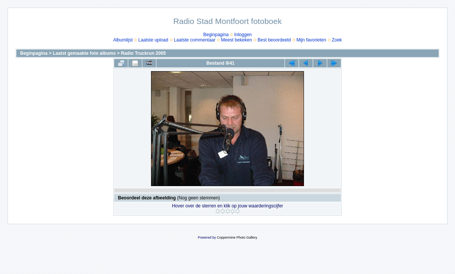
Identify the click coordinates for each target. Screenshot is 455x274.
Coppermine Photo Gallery (237, 237)
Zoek (337, 40)
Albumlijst (122, 40)
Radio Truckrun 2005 (143, 53)
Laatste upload (153, 40)
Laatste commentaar (194, 40)
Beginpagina (216, 34)
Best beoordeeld (274, 40)
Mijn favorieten (311, 40)
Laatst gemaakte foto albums (84, 53)
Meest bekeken (236, 40)
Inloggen (243, 34)
